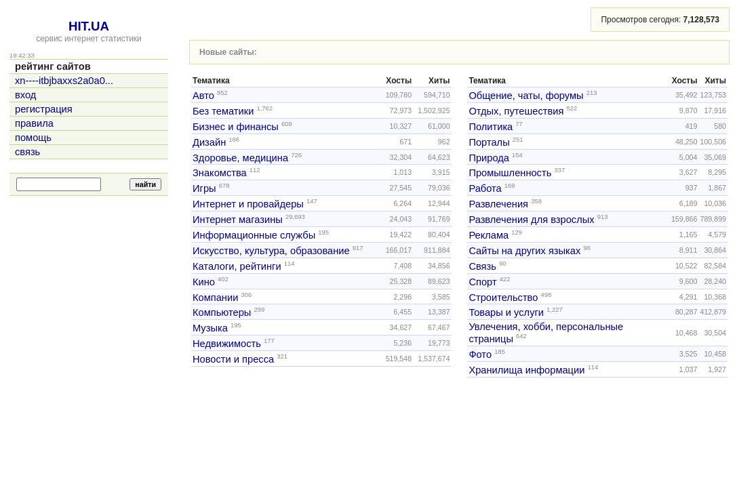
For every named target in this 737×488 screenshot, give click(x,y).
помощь (33, 137)
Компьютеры (222, 312)
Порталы (489, 142)
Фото (480, 354)
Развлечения (498, 204)
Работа (485, 188)
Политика (491, 126)
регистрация (44, 109)
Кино (204, 282)
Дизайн (209, 142)
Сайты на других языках (524, 250)
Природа (489, 157)
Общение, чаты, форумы (526, 95)
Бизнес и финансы (236, 126)
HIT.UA (88, 26)
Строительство (503, 296)
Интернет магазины (238, 219)
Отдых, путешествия (516, 111)
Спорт (482, 282)
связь (27, 151)
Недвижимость (227, 343)
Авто (203, 95)
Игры (204, 188)
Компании (215, 296)
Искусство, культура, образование (271, 250)
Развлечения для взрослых (531, 219)
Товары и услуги (506, 312)
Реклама (489, 235)
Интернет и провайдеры (248, 204)
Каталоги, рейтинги (237, 266)
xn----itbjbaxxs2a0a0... (64, 80)
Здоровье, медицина (240, 157)
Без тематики (223, 111)
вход (25, 94)
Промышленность (510, 172)
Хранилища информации (526, 370)
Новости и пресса (233, 359)
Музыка (210, 328)
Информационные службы (254, 235)
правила (34, 123)
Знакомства (220, 172)
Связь (482, 266)
